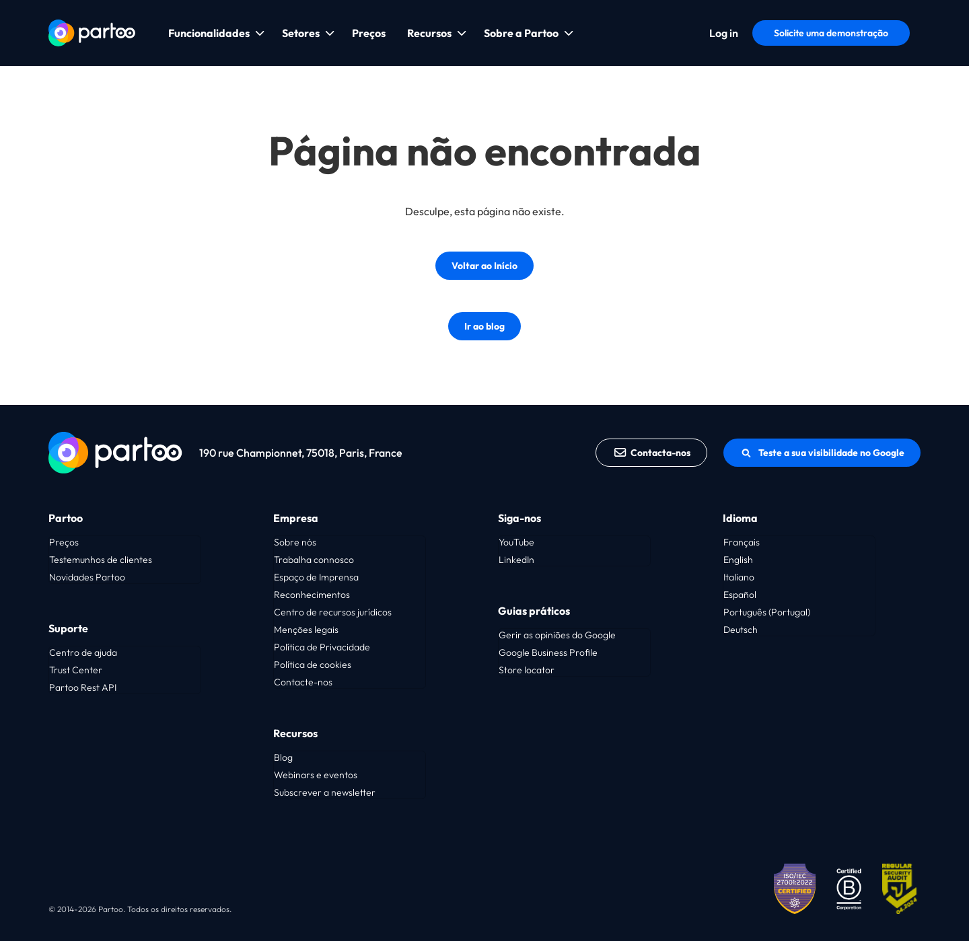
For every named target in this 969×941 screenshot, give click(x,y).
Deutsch (740, 630)
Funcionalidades (209, 33)
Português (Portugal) (766, 612)
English (738, 560)
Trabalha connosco (314, 560)
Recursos (429, 33)
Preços (369, 33)
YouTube (516, 542)
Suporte (68, 628)
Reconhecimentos (312, 595)
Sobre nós (295, 542)
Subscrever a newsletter (324, 792)
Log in (723, 33)
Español (739, 595)
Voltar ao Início (484, 266)
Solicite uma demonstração (831, 33)
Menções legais (306, 630)
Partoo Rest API (82, 687)
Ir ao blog (484, 326)
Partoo (65, 518)
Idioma (740, 518)
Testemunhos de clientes (100, 560)
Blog (283, 757)
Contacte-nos (303, 682)
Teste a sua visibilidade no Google (822, 453)
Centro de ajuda (83, 652)
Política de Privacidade (322, 647)
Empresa (295, 518)
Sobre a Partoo (521, 33)
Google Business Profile (548, 652)
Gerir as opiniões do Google (557, 635)
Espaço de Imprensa (316, 577)
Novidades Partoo (87, 577)
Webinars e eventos (315, 775)
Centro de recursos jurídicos (333, 612)
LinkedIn (516, 560)
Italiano (738, 577)
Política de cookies (312, 664)
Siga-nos (519, 518)
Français (741, 542)
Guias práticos (534, 610)
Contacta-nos (651, 453)
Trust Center (75, 670)
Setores (301, 33)
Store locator (526, 670)
